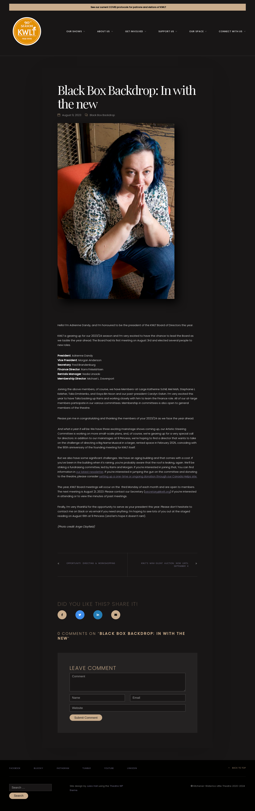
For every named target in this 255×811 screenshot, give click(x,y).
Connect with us (230, 31)
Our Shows (74, 31)
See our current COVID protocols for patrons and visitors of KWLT (128, 7)
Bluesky (38, 768)
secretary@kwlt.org (157, 491)
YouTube (109, 768)
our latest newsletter (89, 472)
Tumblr (87, 768)
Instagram (63, 768)
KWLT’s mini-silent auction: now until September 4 (164, 564)
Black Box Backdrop (102, 115)
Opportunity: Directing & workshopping (91, 563)
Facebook (15, 768)
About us (103, 31)
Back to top (237, 767)
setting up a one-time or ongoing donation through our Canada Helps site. (148, 476)
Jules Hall (92, 785)
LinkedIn (132, 768)
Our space (196, 31)
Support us (166, 31)
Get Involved (134, 31)
